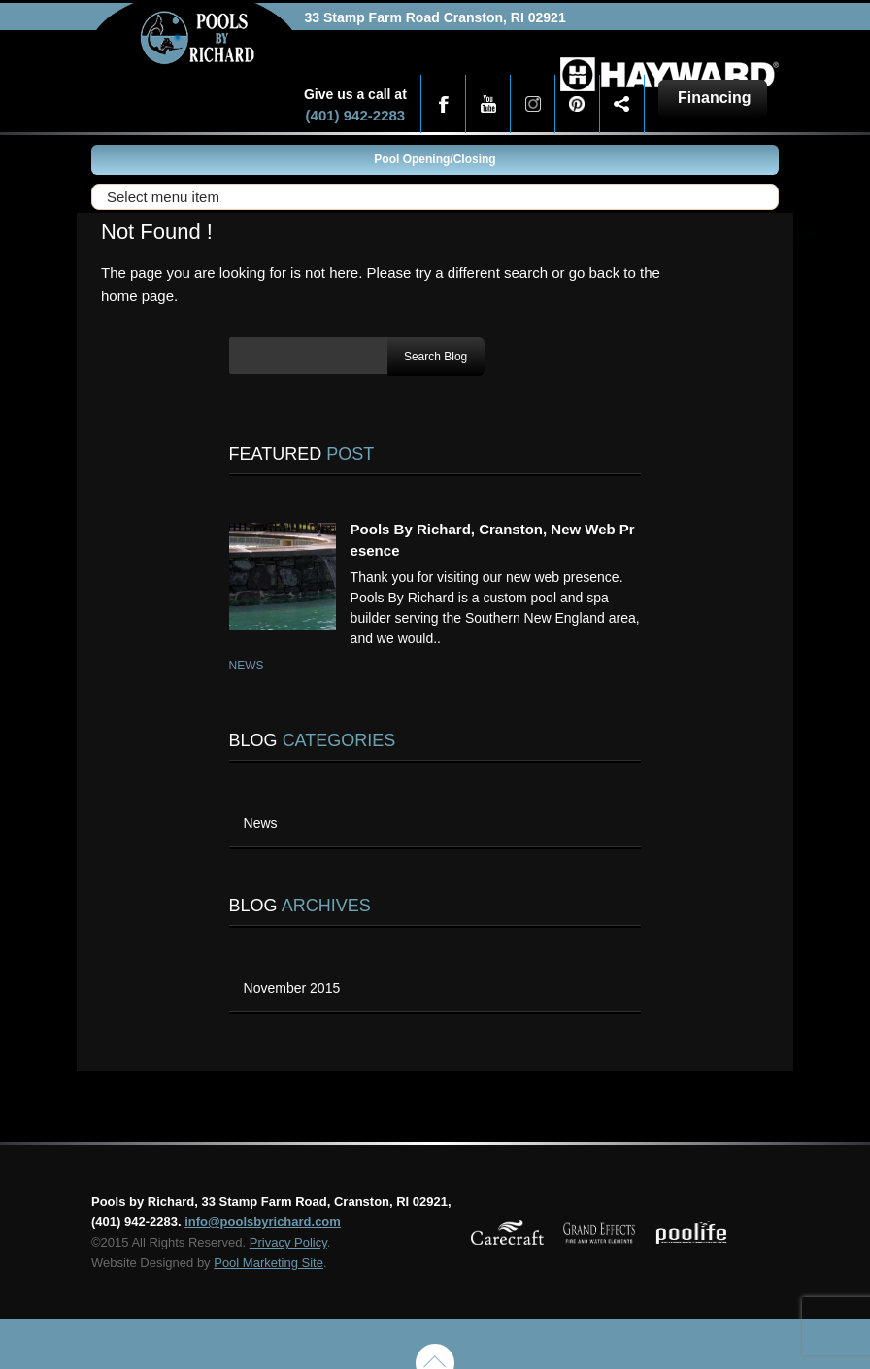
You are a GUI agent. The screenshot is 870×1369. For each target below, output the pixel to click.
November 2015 (292, 988)
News (246, 665)
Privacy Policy (288, 1242)
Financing (715, 97)
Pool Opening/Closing (434, 159)
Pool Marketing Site (268, 1262)
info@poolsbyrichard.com (262, 1222)
